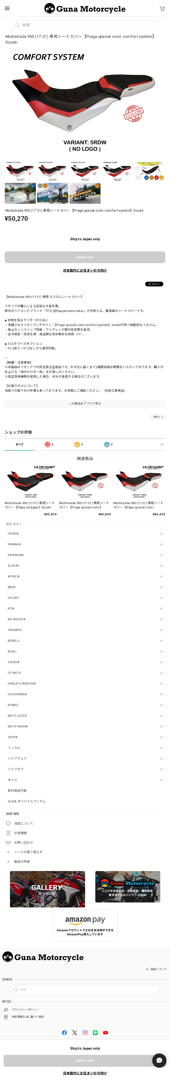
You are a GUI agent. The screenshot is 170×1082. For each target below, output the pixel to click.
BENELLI (14, 640)
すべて (19, 444)
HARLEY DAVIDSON (22, 683)
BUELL (12, 651)
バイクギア (16, 769)
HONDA (13, 533)
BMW (11, 587)
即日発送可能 (17, 790)
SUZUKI (13, 565)
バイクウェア (17, 758)
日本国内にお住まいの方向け (85, 270)
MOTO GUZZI (17, 715)
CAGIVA (13, 662)
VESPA (13, 737)
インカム (14, 748)
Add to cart (85, 257)
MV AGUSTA (17, 619)
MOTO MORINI (18, 726)
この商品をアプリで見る (85, 403)
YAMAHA (14, 544)
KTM (11, 608)
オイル (12, 780)
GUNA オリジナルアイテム (27, 801)
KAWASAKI (16, 555)
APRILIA (14, 576)
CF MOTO (14, 673)
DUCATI (13, 598)
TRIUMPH (15, 630)
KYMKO (13, 705)
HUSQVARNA (17, 694)
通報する (158, 417)
